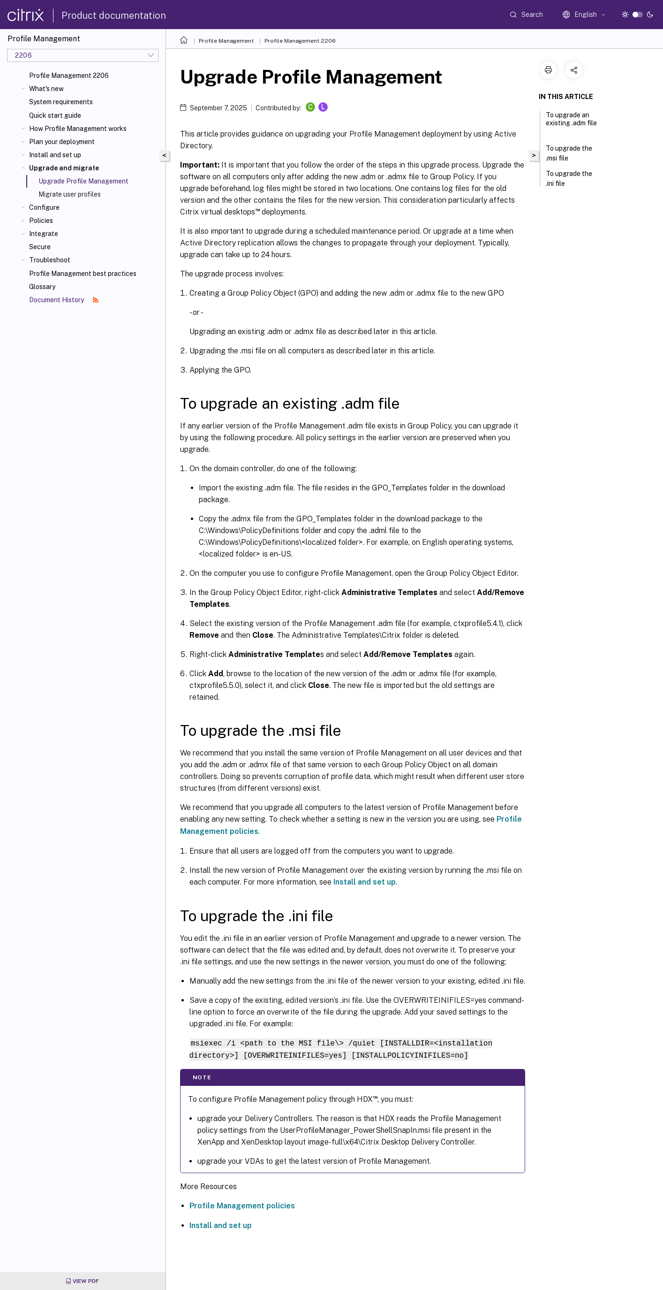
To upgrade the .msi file (569, 153)
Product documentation (113, 15)
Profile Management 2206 (69, 75)
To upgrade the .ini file (569, 178)
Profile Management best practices (82, 273)
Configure (44, 207)
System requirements (61, 102)
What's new (46, 88)
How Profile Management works (78, 128)
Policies (41, 220)
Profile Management (226, 41)
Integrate (43, 233)
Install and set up (55, 155)
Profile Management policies (242, 1204)
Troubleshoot (49, 260)
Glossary (42, 286)
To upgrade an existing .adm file (571, 123)
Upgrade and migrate (64, 168)
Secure (40, 247)
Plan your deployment (62, 141)
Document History (63, 300)
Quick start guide (55, 115)
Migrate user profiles (69, 194)
